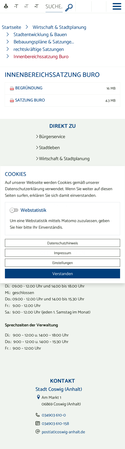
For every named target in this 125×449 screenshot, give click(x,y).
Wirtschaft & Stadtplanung (59, 27)
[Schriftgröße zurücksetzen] (26, 6)
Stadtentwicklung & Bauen (40, 34)
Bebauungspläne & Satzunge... (44, 41)
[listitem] (62, 136)
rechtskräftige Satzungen (39, 49)
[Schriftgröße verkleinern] (16, 6)
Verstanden (62, 273)
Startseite (11, 27)
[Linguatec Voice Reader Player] (6, 6)
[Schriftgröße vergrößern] (36, 6)
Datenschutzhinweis (62, 243)
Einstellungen (62, 263)
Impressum (62, 253)
